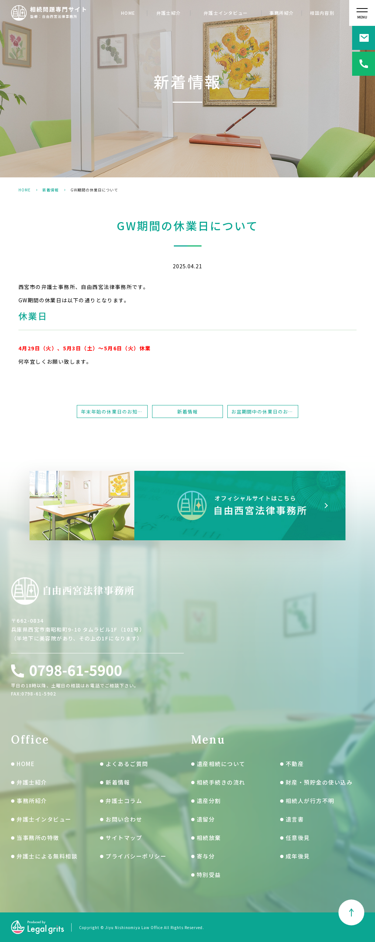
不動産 (295, 764)
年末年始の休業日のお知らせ (114, 411)
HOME (128, 13)
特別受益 (209, 874)
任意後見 (298, 837)
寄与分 (206, 856)
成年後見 (298, 856)
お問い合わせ (124, 819)
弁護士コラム (124, 801)
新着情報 (50, 190)
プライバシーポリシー (136, 856)
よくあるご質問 (127, 764)
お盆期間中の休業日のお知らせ (264, 411)
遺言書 (295, 819)
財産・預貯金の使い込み (319, 782)
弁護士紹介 (168, 13)
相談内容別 (322, 13)
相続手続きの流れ (221, 782)
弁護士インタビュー (226, 13)
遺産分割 (209, 801)
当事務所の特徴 (38, 837)
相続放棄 (209, 837)
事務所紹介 (281, 13)
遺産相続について (221, 764)
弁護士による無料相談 (47, 856)
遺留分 (206, 819)
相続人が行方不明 (310, 801)
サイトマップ (124, 837)
